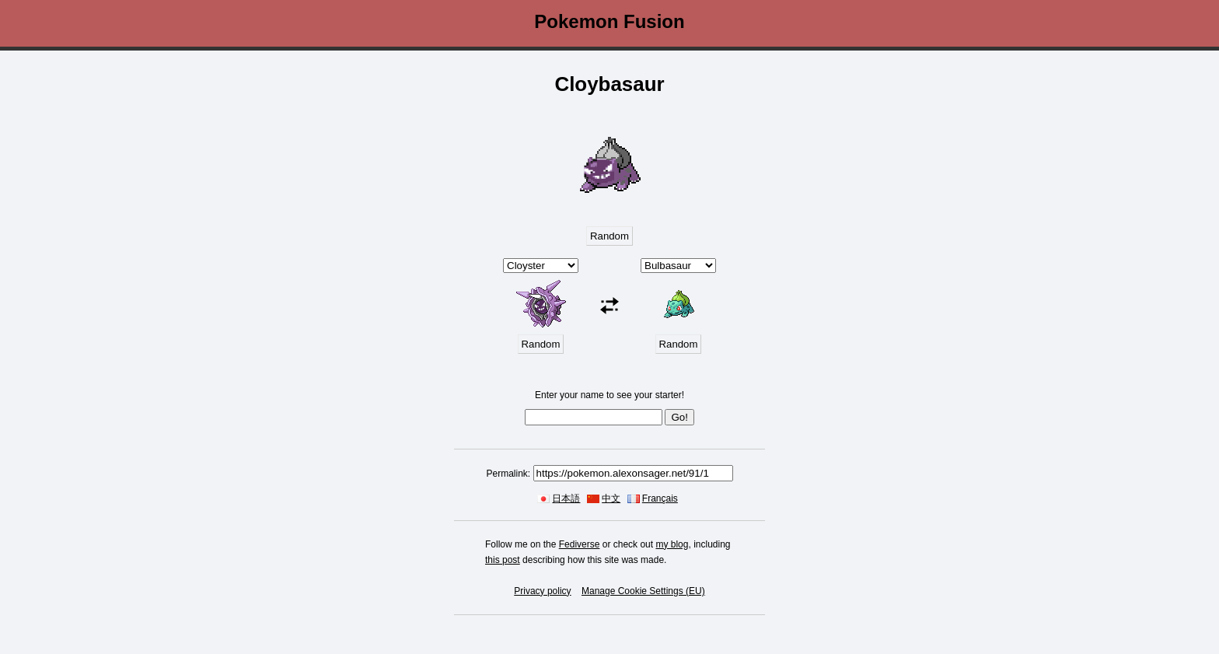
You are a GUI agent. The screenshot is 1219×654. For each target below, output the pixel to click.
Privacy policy (542, 591)
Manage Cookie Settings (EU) (643, 591)
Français (660, 498)
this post (502, 559)
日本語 (566, 498)
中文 (611, 498)
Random (609, 236)
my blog (671, 544)
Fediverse (579, 544)
